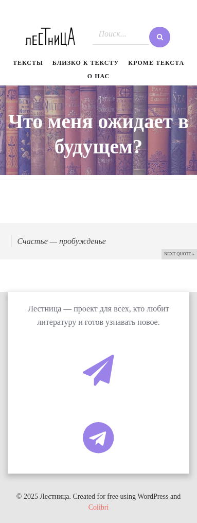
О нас (98, 76)
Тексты (28, 62)
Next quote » (179, 254)
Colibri (98, 507)
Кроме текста (156, 62)
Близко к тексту (85, 62)
